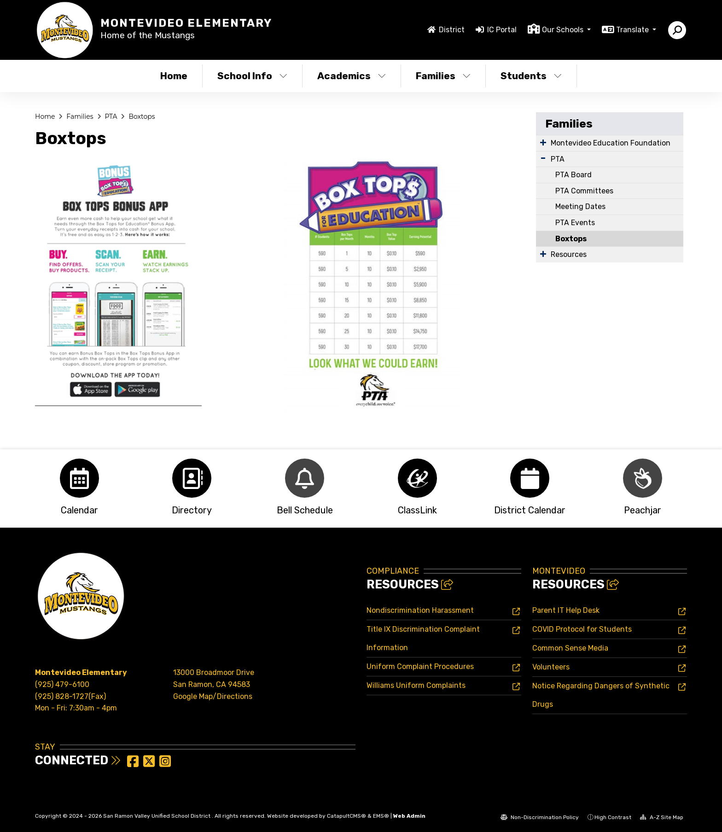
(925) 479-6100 (62, 684)
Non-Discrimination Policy (540, 817)
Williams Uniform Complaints (416, 685)
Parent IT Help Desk (566, 610)
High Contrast (612, 817)
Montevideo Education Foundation (610, 143)
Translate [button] (633, 29)
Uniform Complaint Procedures (420, 666)
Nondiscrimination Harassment (420, 610)
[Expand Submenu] (543, 142)
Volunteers (551, 667)
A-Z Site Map (661, 817)
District (452, 29)
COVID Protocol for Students (582, 629)
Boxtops (141, 116)
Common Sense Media (570, 648)
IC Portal (502, 29)
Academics (351, 75)
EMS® (381, 816)
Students (531, 75)
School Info (252, 75)
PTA (111, 116)
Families (443, 75)
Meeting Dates (580, 206)
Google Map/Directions (212, 696)
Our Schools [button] (563, 29)
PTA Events (575, 222)
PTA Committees (584, 190)
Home (173, 75)
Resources (569, 254)
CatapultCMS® (346, 816)
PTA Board (573, 174)
